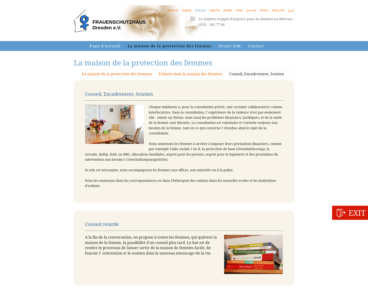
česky (239, 10)
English (187, 10)
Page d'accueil (105, 46)
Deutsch (172, 10)
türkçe (264, 10)
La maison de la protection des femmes (169, 46)
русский (251, 10)
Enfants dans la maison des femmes (190, 73)
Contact (256, 46)
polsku (227, 10)
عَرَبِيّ (291, 10)
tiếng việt (278, 10)
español (215, 10)
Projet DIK (229, 46)
